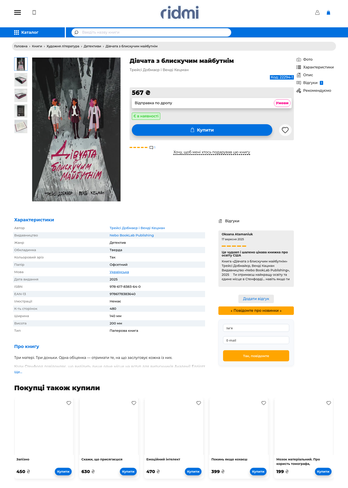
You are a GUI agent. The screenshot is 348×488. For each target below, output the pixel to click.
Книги (37, 46)
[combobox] (151, 32)
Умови (282, 103)
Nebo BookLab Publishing (132, 235)
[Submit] (77, 32)
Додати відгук (256, 299)
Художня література (63, 46)
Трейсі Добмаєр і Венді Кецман (137, 228)
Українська (119, 272)
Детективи (92, 46)
